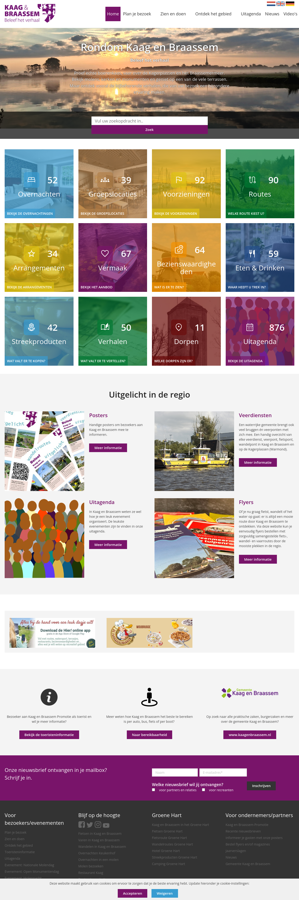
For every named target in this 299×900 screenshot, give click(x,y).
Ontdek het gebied (19, 845)
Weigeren (165, 893)
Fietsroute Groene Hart (169, 837)
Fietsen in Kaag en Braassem (100, 833)
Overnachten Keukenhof (96, 853)
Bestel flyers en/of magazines (248, 844)
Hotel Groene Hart (166, 851)
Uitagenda (12, 858)
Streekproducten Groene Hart (174, 857)
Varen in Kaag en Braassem (99, 840)
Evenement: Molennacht (23, 878)
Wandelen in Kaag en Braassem (102, 846)
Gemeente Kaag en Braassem (248, 864)
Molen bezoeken (91, 866)
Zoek (149, 129)
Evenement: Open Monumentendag (32, 871)
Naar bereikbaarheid (149, 734)
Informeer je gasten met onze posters (254, 837)
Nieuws (231, 857)
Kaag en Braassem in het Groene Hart (180, 824)
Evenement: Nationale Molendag (29, 865)
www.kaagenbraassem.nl (250, 734)
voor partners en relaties (178, 790)
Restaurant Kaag (90, 872)
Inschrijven (261, 785)
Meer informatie (108, 447)
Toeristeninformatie (20, 852)
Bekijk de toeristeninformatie (49, 734)
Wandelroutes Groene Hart (172, 844)
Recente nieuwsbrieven (243, 831)
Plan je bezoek (16, 832)
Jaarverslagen (236, 851)
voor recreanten (221, 790)
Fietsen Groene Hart (167, 831)
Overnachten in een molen (98, 859)
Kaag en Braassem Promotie (247, 824)
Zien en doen (14, 839)
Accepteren (132, 893)
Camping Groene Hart (168, 864)
